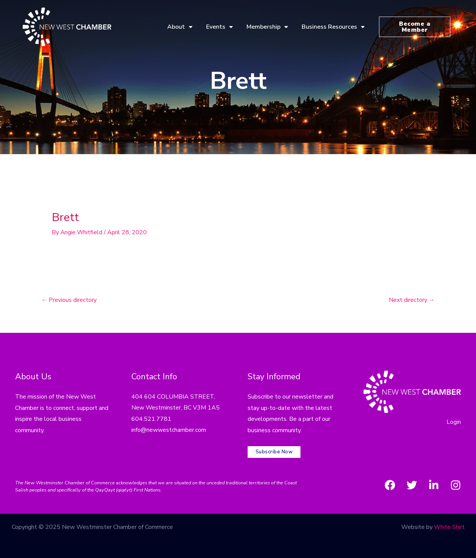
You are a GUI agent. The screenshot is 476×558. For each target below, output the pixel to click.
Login (454, 422)
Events (219, 27)
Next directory (411, 300)
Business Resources (333, 27)
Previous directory (69, 300)
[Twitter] (412, 483)
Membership (267, 27)
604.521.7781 (151, 419)
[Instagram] (455, 483)
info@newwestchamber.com (168, 431)
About (180, 27)
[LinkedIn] (433, 483)
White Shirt (449, 525)
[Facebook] (390, 483)
